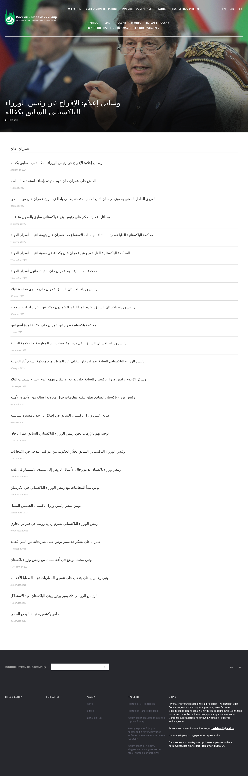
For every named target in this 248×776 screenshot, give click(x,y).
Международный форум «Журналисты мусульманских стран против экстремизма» (144, 749)
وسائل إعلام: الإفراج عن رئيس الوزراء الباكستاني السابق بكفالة (56, 163)
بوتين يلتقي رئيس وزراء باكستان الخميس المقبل (45, 505)
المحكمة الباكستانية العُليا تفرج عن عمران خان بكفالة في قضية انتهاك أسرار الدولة (70, 253)
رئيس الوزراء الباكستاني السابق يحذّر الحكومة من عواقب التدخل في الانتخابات (67, 451)
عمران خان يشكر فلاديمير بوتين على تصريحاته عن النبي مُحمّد (55, 542)
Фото (90, 704)
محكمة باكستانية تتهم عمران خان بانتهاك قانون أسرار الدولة (54, 271)
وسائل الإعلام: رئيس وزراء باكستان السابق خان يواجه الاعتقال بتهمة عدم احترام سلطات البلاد (78, 379)
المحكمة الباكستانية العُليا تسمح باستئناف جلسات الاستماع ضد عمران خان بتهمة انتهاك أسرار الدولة (82, 235)
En (224, 9)
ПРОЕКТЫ (133, 697)
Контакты (52, 697)
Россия (121, 23)
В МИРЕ (136, 23)
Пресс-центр (13, 697)
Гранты (162, 9)
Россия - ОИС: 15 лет (136, 9)
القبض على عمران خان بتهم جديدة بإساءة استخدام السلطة (53, 181)
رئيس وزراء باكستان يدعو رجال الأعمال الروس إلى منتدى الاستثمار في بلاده (65, 469)
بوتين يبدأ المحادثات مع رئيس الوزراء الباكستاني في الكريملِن (55, 487)
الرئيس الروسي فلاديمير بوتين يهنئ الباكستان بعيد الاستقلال (54, 596)
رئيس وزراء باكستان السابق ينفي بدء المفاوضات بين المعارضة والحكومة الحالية (68, 343)
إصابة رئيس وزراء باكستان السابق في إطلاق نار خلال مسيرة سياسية (60, 415)
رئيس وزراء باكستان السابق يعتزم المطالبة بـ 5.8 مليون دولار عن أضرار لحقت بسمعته (72, 307)
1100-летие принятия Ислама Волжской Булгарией (123, 28)
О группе (74, 9)
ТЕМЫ (107, 23)
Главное (92, 23)
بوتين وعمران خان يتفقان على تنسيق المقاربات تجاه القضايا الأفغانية (60, 578)
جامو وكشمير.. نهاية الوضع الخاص (34, 614)
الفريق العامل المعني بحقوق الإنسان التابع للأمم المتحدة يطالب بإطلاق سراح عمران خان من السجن (83, 199)
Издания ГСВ (94, 718)
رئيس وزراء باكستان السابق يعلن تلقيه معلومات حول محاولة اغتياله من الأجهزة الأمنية (72, 397)
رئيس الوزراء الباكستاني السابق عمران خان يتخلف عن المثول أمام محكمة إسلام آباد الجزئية (77, 361)
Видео (90, 711)
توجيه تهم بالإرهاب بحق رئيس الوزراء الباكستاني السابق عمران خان (59, 433)
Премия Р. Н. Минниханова (143, 711)
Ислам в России (157, 23)
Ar (232, 9)
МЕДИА (91, 697)
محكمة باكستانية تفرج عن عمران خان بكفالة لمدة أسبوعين (53, 325)
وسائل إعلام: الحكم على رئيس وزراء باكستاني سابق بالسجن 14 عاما (60, 217)
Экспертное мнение (186, 9)
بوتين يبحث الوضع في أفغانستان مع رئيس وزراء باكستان (51, 560)
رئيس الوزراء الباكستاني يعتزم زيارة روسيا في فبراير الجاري (54, 524)
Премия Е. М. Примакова (142, 704)
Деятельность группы (101, 9)
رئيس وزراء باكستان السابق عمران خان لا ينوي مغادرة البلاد (53, 289)
